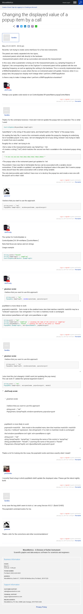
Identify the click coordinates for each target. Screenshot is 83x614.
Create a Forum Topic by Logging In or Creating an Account (19, 7)
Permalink (78, 101)
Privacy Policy (41, 607)
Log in (61, 99)
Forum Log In (66, 2)
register (67, 99)
